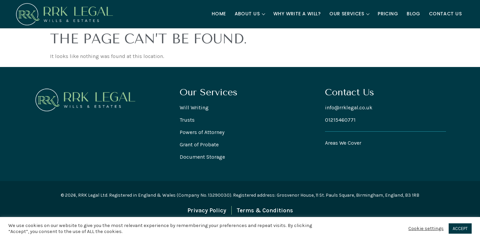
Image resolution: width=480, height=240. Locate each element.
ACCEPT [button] (460, 228)
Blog (413, 13)
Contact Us (445, 13)
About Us (250, 13)
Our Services (349, 13)
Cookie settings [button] (426, 228)
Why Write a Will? (297, 13)
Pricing (388, 13)
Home (219, 13)
